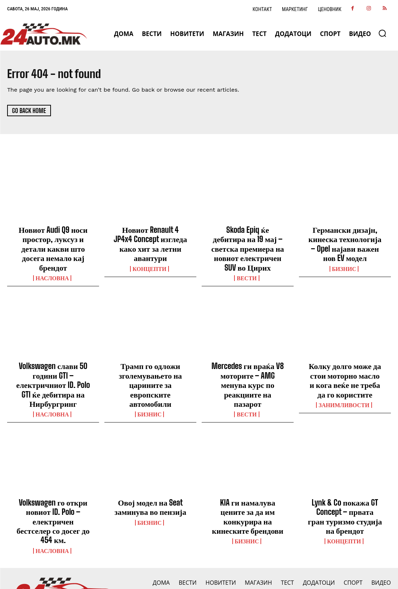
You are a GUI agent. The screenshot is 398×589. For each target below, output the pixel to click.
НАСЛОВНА (52, 263)
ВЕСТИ (247, 263)
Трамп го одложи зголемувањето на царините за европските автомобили (150, 361)
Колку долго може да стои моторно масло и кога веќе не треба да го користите (345, 361)
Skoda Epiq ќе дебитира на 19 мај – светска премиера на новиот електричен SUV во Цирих (248, 241)
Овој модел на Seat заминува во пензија (150, 482)
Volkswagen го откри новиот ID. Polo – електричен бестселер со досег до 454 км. (53, 489)
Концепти (149, 255)
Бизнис (344, 263)
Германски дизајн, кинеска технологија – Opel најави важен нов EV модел (344, 241)
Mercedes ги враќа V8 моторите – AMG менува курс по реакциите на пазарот (247, 361)
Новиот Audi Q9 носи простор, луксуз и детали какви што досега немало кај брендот (53, 241)
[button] (382, 33)
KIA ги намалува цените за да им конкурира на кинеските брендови (248, 485)
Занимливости (344, 383)
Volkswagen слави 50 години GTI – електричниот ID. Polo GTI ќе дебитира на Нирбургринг (53, 365)
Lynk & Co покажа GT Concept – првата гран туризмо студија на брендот (345, 489)
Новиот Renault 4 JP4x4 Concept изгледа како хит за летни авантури (150, 237)
